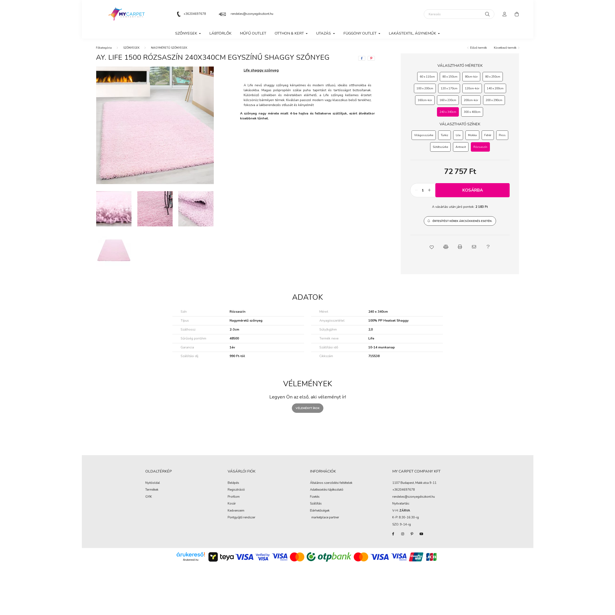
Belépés (233, 483)
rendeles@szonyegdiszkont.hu (252, 14)
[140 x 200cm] (495, 88)
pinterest (412, 534)
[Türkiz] (444, 135)
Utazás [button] (324, 33)
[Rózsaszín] (480, 147)
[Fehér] (488, 135)
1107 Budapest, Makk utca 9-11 (414, 483)
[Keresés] (459, 14)
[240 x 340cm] (448, 112)
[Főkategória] (104, 48)
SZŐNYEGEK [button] (186, 33)
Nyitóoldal (152, 483)
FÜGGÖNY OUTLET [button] (360, 33)
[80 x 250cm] (493, 76)
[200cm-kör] (471, 100)
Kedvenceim (236, 511)
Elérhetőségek (319, 511)
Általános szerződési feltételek (331, 483)
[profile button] (504, 14)
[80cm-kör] (471, 76)
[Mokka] (472, 135)
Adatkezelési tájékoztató (326, 490)
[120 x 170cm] (449, 88)
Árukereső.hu (190, 559)
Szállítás (316, 504)
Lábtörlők (220, 33)
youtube (421, 534)
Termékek (151, 490)
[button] (460, 221)
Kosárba (472, 190)
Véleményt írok (308, 408)
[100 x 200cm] (425, 88)
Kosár (232, 504)
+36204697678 (194, 14)
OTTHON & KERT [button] (290, 33)
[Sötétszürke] (440, 147)
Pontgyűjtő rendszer (241, 518)
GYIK (148, 497)
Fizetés (315, 497)
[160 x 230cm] (448, 100)
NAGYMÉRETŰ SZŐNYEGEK (169, 48)
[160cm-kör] (425, 100)
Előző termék (478, 48)
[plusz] (429, 190)
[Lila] (458, 135)
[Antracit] (460, 147)
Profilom (234, 497)
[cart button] (517, 14)
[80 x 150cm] (450, 76)
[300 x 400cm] (472, 112)
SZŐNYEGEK (131, 48)
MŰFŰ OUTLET (253, 33)
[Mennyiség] (423, 190)
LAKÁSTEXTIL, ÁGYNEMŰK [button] (413, 33)
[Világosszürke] (424, 135)
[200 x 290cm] (494, 100)
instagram (402, 534)
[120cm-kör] (472, 88)
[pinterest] (371, 58)
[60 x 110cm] (427, 76)
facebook (393, 534)
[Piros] (502, 135)
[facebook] (361, 58)
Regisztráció (236, 490)
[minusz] (416, 190)
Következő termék (505, 48)
